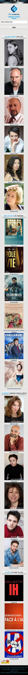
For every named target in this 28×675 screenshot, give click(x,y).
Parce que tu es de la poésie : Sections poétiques (14, 330)
